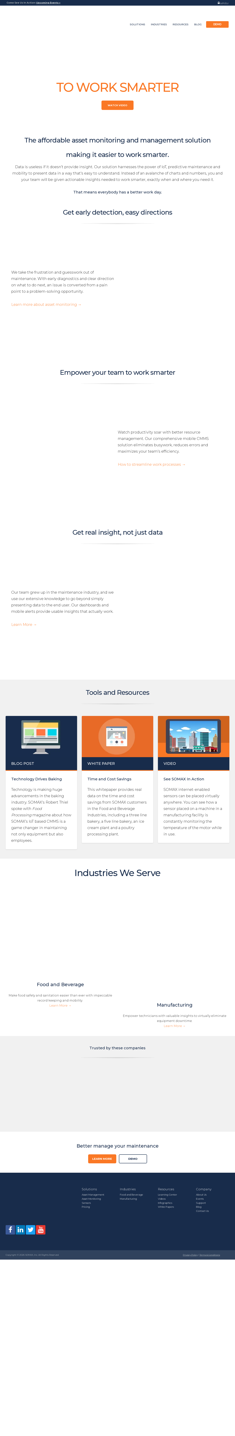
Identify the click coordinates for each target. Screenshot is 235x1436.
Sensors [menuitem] (86, 1044)
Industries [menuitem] (159, 14)
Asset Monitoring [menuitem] (91, 1040)
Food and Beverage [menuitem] (131, 1036)
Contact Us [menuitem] (202, 1052)
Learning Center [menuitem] (167, 1036)
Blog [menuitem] (198, 14)
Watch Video (117, 85)
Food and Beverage (60, 865)
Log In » (224, 2)
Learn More (102, 1000)
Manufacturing (174, 865)
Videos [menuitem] (162, 1040)
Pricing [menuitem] (86, 1048)
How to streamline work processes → (152, 393)
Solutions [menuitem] (137, 14)
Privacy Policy (190, 1072)
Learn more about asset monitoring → (46, 267)
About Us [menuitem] (201, 1036)
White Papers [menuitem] (166, 1048)
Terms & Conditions (209, 1072)
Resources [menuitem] (180, 14)
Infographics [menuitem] (165, 1044)
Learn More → (24, 521)
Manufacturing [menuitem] (128, 1040)
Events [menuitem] (200, 1040)
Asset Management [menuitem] (93, 1036)
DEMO (132, 1000)
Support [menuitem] (201, 1044)
